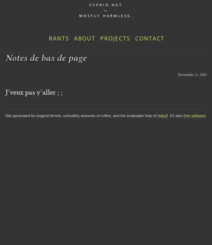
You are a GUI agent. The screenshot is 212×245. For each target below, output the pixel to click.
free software (195, 116)
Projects (115, 38)
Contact (149, 38)
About (84, 38)
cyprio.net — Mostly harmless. (106, 10)
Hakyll (162, 116)
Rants (59, 38)
